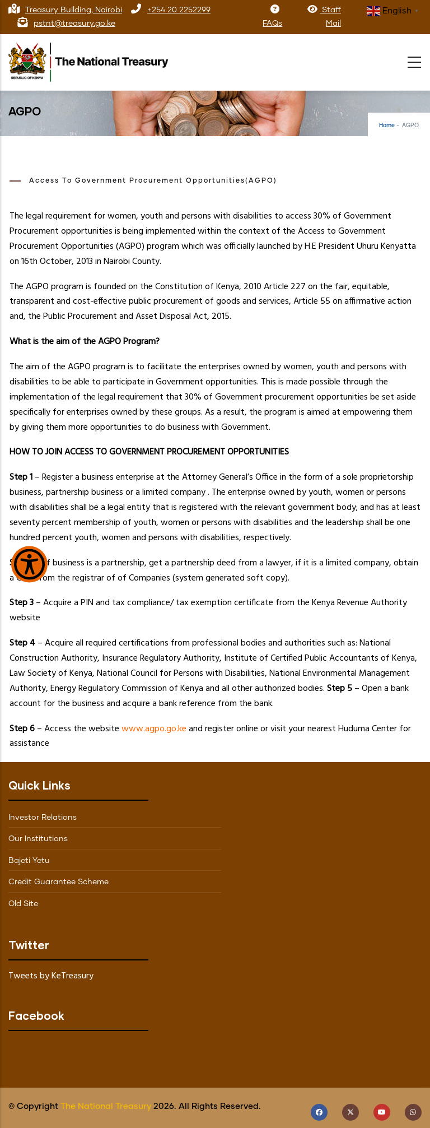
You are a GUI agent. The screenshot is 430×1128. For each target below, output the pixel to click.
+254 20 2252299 (179, 10)
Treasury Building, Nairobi (73, 10)
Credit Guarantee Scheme (58, 882)
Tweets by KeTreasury (51, 976)
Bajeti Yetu (29, 861)
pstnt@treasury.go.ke (74, 23)
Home (387, 125)
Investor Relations (42, 817)
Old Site (23, 904)
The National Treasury (105, 1106)
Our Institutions (38, 839)
